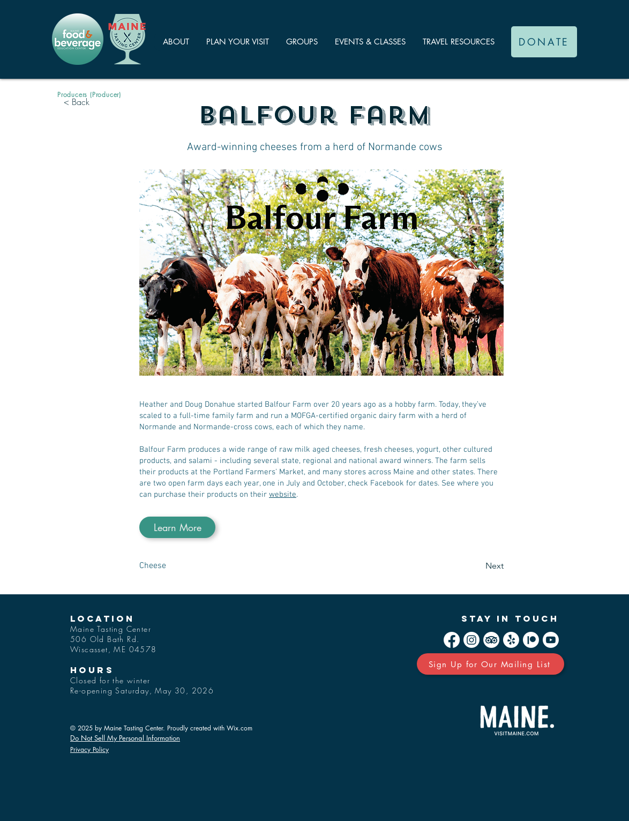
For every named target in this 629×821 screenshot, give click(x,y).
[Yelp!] (511, 640)
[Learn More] (177, 527)
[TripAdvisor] (491, 640)
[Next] (477, 566)
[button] (175, 42)
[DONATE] (544, 41)
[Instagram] (471, 640)
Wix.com (239, 728)
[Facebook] (452, 640)
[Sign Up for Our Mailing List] (490, 664)
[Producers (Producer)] (89, 94)
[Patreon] (531, 640)
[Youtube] (551, 640)
